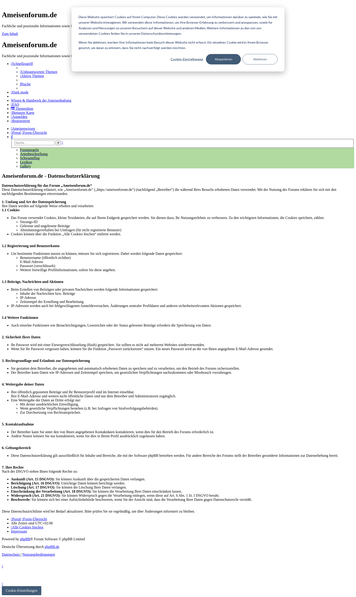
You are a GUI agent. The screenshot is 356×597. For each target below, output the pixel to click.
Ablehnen (260, 59)
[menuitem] (38, 72)
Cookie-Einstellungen (187, 59)
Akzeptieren (223, 59)
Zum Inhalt (10, 34)
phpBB (25, 539)
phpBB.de (52, 547)
